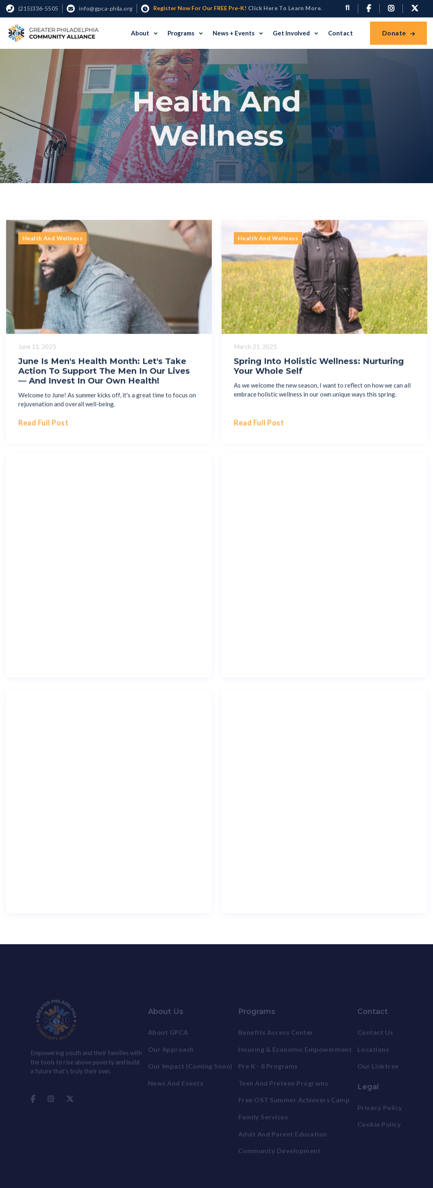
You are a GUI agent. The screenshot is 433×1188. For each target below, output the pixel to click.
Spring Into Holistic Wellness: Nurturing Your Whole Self (319, 369)
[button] (144, 33)
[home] (53, 33)
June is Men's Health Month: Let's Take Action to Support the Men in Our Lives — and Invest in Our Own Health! (104, 374)
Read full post (43, 426)
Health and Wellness (52, 241)
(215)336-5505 (38, 8)
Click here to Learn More (283, 7)
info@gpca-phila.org (106, 8)
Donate (398, 33)
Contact (340, 33)
